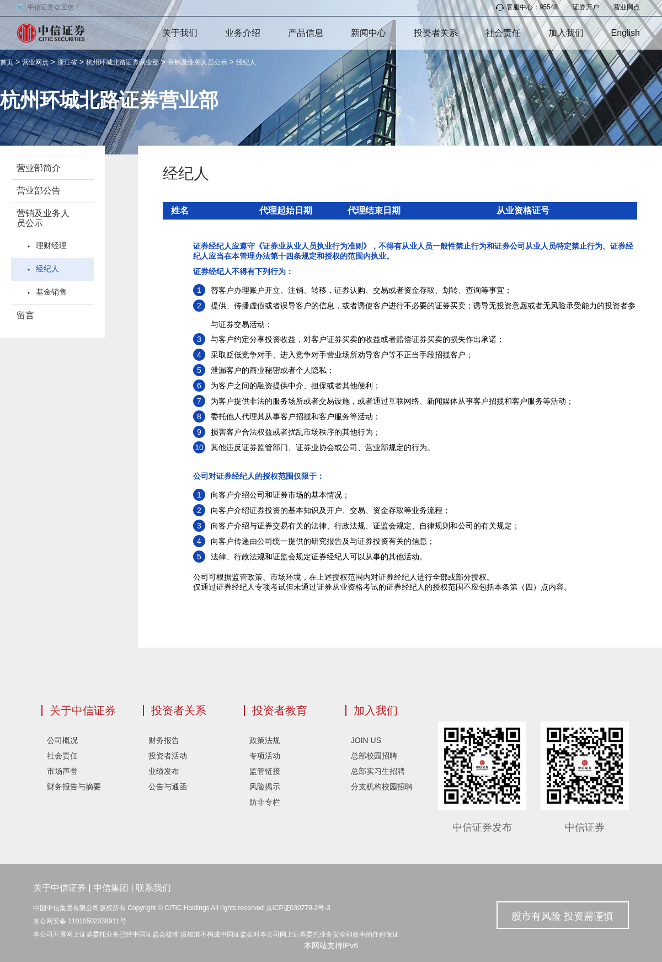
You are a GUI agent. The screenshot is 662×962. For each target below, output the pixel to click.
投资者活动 (167, 755)
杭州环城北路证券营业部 (122, 62)
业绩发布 (163, 771)
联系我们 (153, 887)
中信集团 (111, 887)
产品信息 (305, 33)
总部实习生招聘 (378, 771)
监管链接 (264, 771)
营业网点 (626, 7)
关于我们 (179, 33)
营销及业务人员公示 (197, 62)
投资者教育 (279, 710)
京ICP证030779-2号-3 (298, 908)
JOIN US (366, 740)
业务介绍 (242, 33)
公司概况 (62, 740)
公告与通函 (167, 786)
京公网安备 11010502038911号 (79, 921)
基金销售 (51, 291)
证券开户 (586, 7)
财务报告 (163, 740)
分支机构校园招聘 (382, 786)
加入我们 (566, 33)
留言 (25, 315)
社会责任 (503, 33)
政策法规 (264, 740)
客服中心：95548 (527, 7)
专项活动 (264, 755)
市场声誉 (62, 771)
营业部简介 (39, 168)
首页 (6, 62)
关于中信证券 (83, 710)
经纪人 (246, 62)
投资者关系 (436, 33)
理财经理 (51, 245)
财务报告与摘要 (74, 786)
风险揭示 (264, 786)
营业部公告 (39, 190)
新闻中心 (368, 33)
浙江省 (67, 62)
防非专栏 (264, 802)
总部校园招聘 (374, 755)
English (625, 33)
